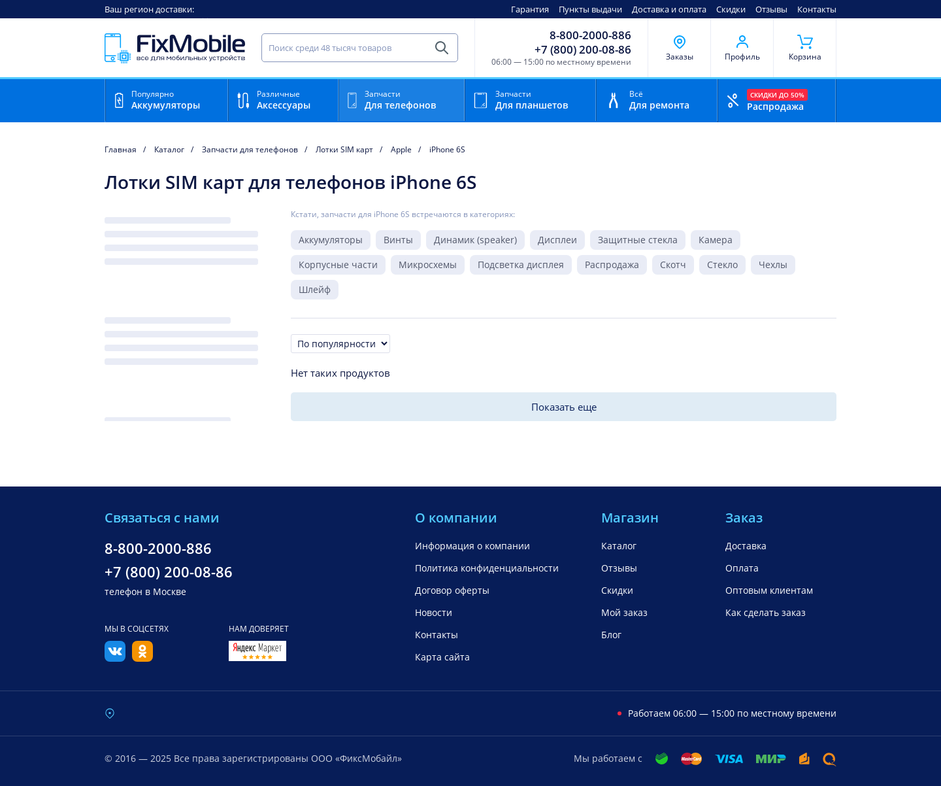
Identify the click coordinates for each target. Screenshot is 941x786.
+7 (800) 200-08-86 (583, 50)
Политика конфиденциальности (487, 568)
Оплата (742, 568)
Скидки (731, 9)
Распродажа (612, 264)
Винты (398, 239)
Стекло (722, 264)
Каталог (618, 545)
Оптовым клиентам (769, 590)
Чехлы (773, 264)
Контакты (816, 9)
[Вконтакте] (115, 657)
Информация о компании (472, 545)
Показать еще (564, 406)
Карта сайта (442, 657)
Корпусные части (338, 264)
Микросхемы (428, 264)
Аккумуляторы (331, 239)
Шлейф (315, 289)
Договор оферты (452, 590)
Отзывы (771, 9)
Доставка (746, 545)
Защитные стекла (638, 239)
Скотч (673, 264)
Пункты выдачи (590, 9)
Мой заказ (624, 612)
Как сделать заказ (765, 612)
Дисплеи (557, 239)
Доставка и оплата (669, 9)
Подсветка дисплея (521, 264)
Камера (716, 239)
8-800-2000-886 (590, 35)
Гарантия (530, 9)
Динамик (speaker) (475, 239)
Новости (433, 612)
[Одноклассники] (142, 657)
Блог (611, 634)
